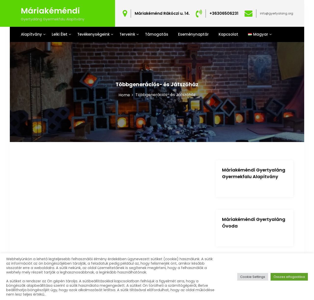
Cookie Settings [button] (252, 276)
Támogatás (156, 34)
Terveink (127, 34)
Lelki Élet (59, 34)
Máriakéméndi (50, 10)
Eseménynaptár (193, 34)
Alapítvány (31, 34)
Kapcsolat (228, 34)
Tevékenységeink (93, 34)
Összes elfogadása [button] (289, 276)
